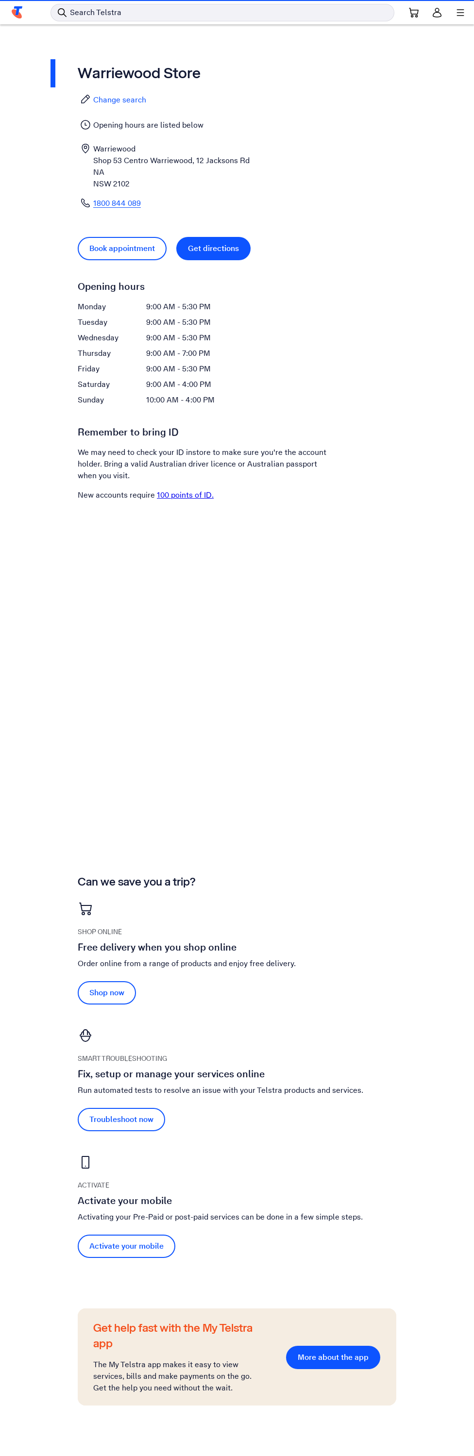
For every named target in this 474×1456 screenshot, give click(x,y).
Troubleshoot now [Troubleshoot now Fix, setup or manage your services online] (121, 1119)
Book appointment (122, 248)
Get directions (213, 248)
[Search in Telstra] (222, 12)
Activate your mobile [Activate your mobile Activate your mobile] (126, 1246)
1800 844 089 (117, 203)
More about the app (333, 1357)
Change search (113, 99)
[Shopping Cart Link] (413, 12)
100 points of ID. (185, 495)
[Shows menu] (460, 12)
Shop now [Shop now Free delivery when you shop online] (106, 992)
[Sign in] (437, 12)
